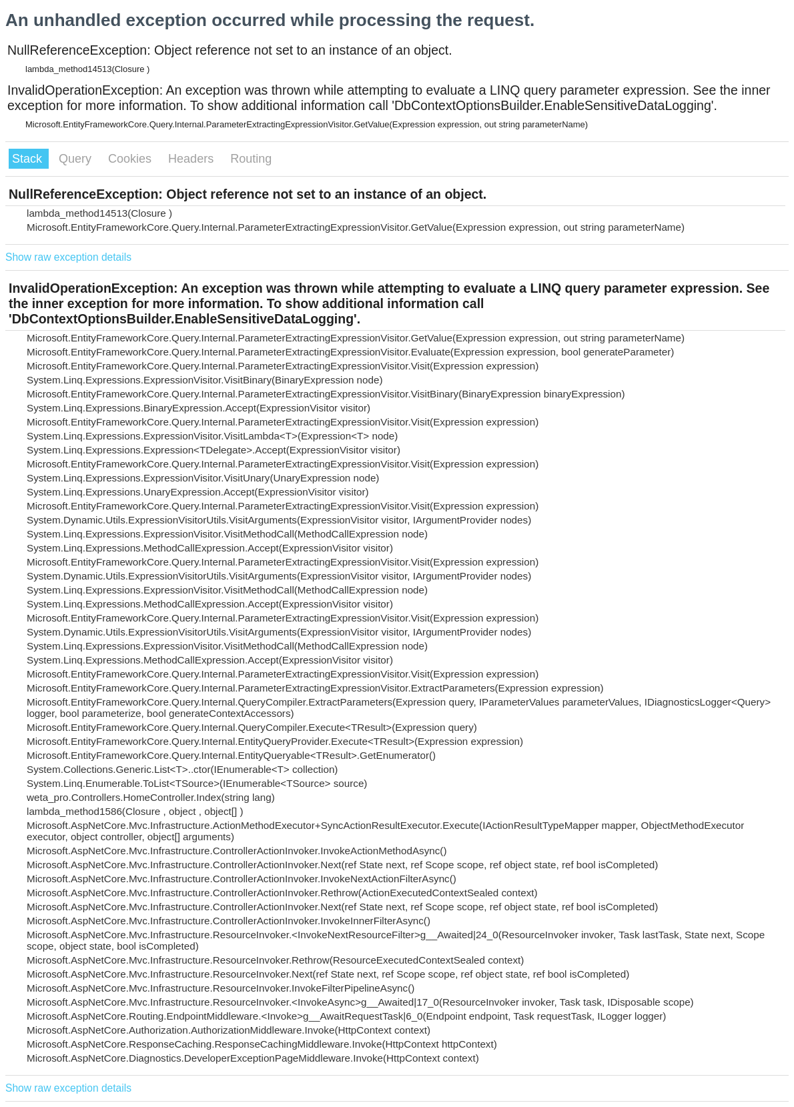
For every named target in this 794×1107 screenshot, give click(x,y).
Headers (192, 158)
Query (77, 158)
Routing (251, 158)
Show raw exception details (68, 257)
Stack (28, 158)
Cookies (131, 158)
